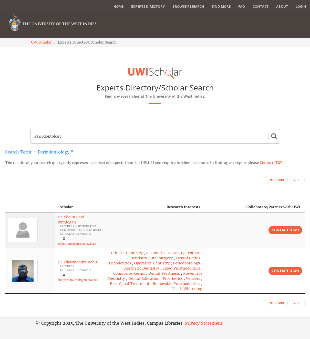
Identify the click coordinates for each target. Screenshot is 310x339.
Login (301, 6)
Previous (276, 180)
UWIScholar (41, 42)
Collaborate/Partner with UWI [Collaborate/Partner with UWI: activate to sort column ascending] (273, 207)
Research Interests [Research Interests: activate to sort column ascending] (183, 207)
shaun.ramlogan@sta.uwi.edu (77, 243)
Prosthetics (173, 278)
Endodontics (120, 263)
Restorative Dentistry (165, 253)
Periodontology (186, 263)
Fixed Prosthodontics (181, 268)
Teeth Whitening (187, 288)
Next (297, 180)
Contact (260, 6)
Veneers (193, 278)
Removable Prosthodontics (176, 283)
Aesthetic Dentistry (141, 268)
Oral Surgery (161, 258)
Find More (221, 6)
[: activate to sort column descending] (30, 207)
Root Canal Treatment (129, 283)
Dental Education (143, 278)
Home (118, 6)
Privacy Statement (204, 323)
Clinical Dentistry (127, 253)
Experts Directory (148, 6)
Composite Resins (129, 273)
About (282, 6)
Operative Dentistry (152, 263)
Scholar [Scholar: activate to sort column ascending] (66, 207)
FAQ (241, 6)
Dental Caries (188, 258)
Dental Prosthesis (164, 273)
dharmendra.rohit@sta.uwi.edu (78, 280)
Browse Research (188, 6)
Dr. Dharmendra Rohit (77, 262)
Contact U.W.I (271, 162)
